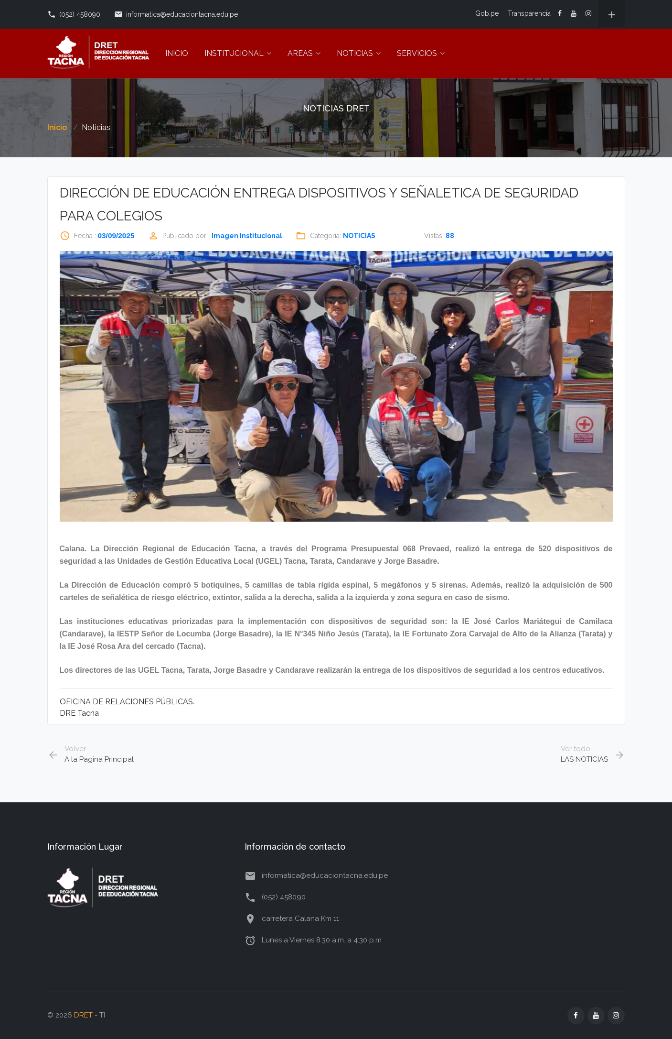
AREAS (304, 53)
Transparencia (529, 13)
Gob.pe (487, 13)
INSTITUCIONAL (237, 53)
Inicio (57, 127)
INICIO (176, 53)
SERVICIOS (421, 53)
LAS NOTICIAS (593, 754)
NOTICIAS (359, 53)
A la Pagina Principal (90, 754)
